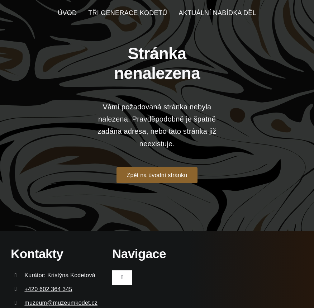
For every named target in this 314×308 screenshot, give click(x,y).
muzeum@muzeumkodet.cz (60, 303)
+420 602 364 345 (48, 289)
